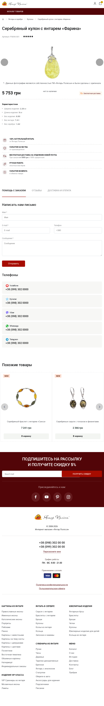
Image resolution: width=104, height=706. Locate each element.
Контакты (74, 668)
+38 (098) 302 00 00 (52, 546)
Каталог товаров (12, 11)
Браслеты (73, 618)
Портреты (6, 626)
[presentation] (4, 62)
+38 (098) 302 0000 (17, 305)
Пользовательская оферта (52, 592)
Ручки (38, 652)
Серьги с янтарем (44, 614)
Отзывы (37, 190)
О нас (71, 656)
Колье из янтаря (44, 630)
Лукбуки (73, 675)
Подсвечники (42, 687)
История (73, 660)
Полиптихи (7, 654)
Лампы (5, 691)
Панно (5, 634)
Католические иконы (12, 622)
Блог (71, 672)
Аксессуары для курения (48, 683)
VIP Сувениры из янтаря (13, 683)
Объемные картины (11, 661)
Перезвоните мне (52, 554)
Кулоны (30, 19)
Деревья (40, 660)
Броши (39, 622)
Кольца (39, 634)
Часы (38, 656)
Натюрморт (7, 665)
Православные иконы (12, 614)
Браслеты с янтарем (45, 618)
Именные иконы (10, 618)
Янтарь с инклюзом (45, 672)
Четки (72, 626)
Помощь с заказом (14, 190)
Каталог (73, 652)
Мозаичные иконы (11, 687)
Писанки (40, 691)
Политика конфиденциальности (52, 588)
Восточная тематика (11, 658)
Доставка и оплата (59, 190)
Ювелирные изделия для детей (84, 634)
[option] (37, 192)
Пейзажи (6, 630)
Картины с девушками (12, 646)
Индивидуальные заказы (14, 669)
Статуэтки (40, 675)
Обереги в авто (43, 679)
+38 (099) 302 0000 (17, 292)
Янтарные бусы (76, 614)
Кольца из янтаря (77, 638)
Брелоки (40, 668)
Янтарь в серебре (15, 19)
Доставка (73, 664)
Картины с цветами (11, 650)
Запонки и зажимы (45, 638)
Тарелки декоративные (47, 664)
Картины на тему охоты (13, 642)
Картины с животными (13, 638)
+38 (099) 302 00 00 (52, 550)
